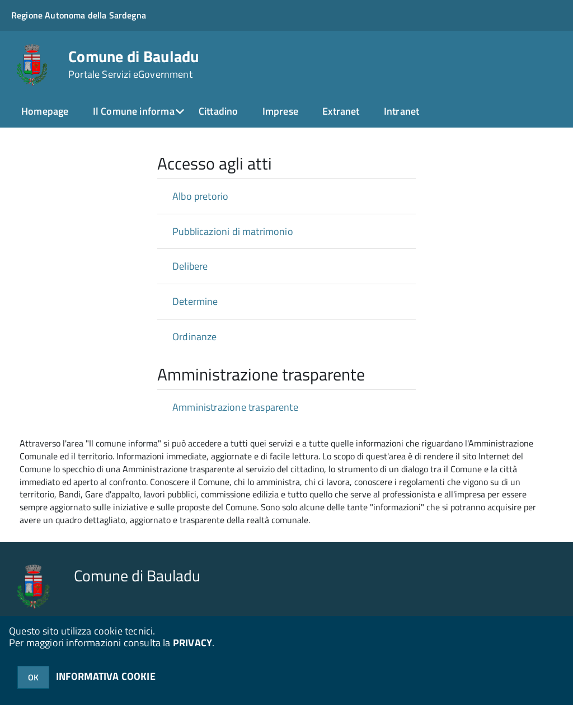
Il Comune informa (134, 111)
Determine (195, 301)
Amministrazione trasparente (235, 407)
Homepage (44, 111)
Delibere (190, 266)
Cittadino (218, 111)
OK (33, 677)
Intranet (401, 111)
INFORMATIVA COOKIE (106, 676)
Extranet (340, 111)
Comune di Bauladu (133, 64)
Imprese (280, 111)
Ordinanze (194, 336)
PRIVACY (192, 642)
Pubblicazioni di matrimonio (232, 231)
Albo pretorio (200, 196)
